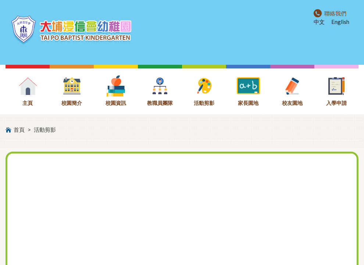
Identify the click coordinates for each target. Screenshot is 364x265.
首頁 (19, 129)
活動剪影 (45, 129)
